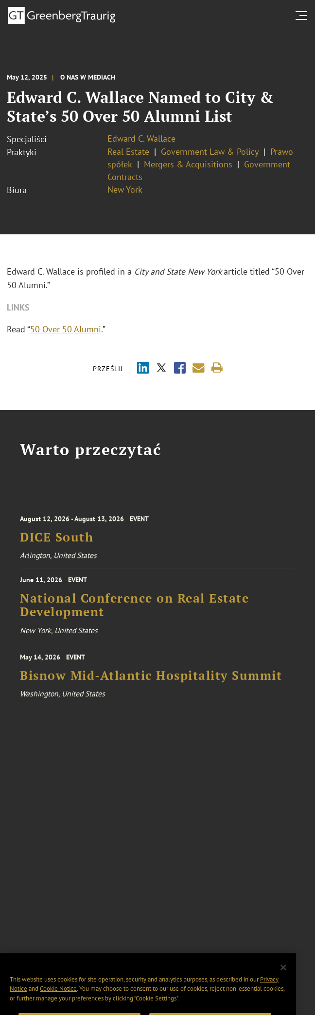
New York (124, 189)
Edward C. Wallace (141, 138)
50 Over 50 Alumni (65, 329)
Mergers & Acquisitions (188, 164)
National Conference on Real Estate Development (134, 611)
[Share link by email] (198, 368)
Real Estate (128, 151)
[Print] (217, 368)
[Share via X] (161, 369)
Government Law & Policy (210, 151)
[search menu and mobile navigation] (303, 15)
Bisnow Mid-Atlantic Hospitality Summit (151, 682)
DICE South (56, 544)
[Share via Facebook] (180, 369)
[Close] (283, 982)
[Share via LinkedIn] (143, 369)
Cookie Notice (58, 1003)
